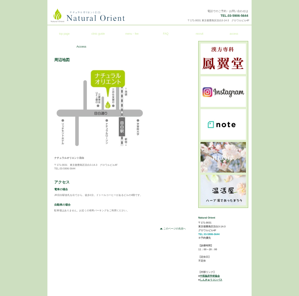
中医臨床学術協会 (210, 275)
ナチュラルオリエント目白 (106, 15)
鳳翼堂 (223, 58)
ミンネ (223, 190)
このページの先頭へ (174, 228)
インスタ (223, 91)
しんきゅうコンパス (211, 279)
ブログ (223, 157)
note (223, 124)
